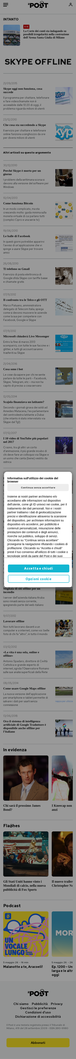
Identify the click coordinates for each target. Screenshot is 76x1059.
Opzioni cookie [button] (39, 579)
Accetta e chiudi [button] (38, 568)
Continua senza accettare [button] (38, 487)
